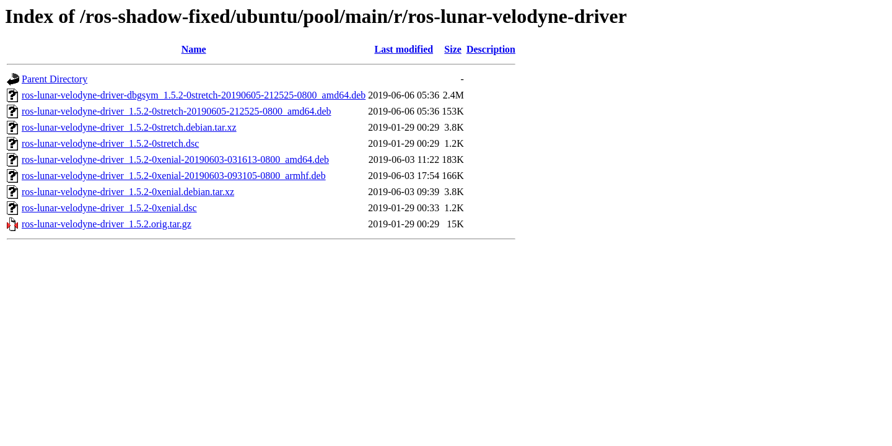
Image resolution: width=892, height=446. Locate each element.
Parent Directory (54, 79)
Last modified (403, 49)
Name (193, 49)
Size (452, 49)
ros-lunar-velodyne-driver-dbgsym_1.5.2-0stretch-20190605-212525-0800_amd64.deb (193, 95)
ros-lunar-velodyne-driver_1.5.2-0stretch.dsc (110, 143)
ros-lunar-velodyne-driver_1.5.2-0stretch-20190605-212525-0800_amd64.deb (176, 111)
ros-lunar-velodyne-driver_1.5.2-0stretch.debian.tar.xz (129, 127)
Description (490, 49)
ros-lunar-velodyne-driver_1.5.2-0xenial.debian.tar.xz (128, 191)
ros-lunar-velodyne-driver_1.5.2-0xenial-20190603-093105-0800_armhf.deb (174, 175)
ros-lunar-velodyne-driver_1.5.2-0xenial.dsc (109, 208)
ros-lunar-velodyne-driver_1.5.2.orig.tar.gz (106, 224)
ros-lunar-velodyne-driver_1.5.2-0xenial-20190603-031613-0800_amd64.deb (175, 159)
